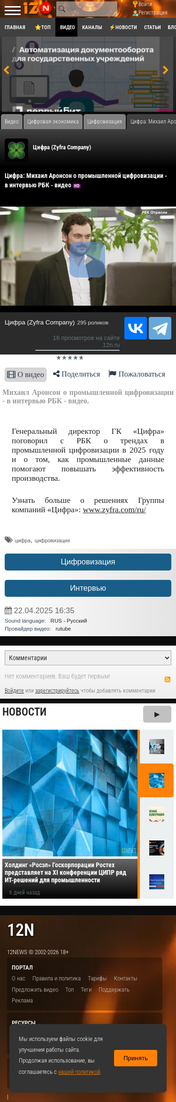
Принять (135, 1058)
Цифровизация (88, 561)
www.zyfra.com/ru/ (114, 509)
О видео (25, 374)
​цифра (23, 540)
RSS (167, 679)
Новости (24, 712)
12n (20, 930)
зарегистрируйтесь (57, 690)
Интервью (88, 588)
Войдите (14, 690)
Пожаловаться (136, 374)
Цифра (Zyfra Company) (62, 147)
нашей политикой (79, 1071)
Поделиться (76, 374)
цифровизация (52, 540)
